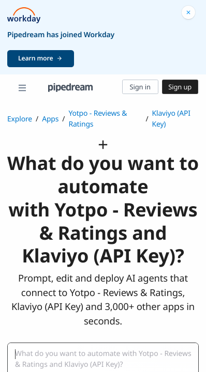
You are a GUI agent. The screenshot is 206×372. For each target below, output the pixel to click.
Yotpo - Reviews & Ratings (97, 119)
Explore (19, 119)
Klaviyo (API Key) (171, 119)
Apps (50, 119)
